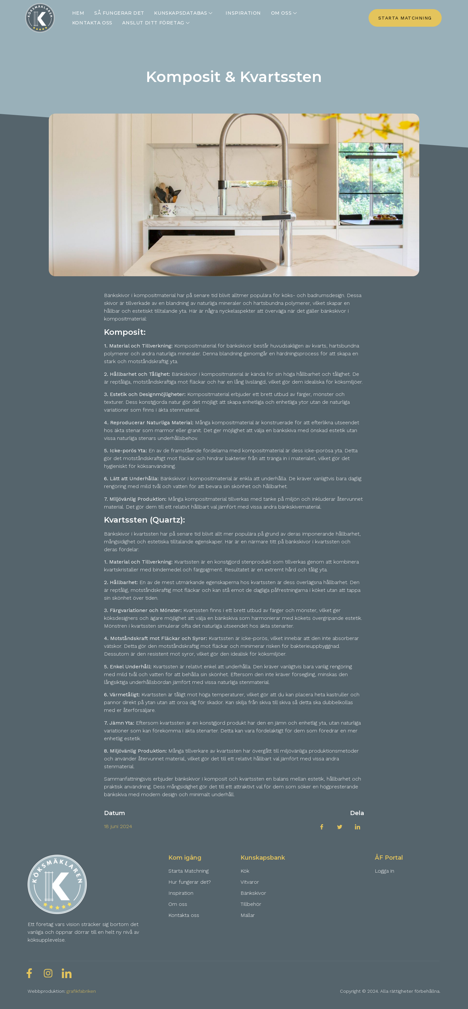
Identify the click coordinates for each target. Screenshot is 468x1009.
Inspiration (243, 13)
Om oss (284, 13)
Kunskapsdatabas (184, 13)
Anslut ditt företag (156, 23)
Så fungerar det (119, 13)
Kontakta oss (92, 23)
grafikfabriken (81, 991)
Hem (78, 13)
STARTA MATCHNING (405, 17)
